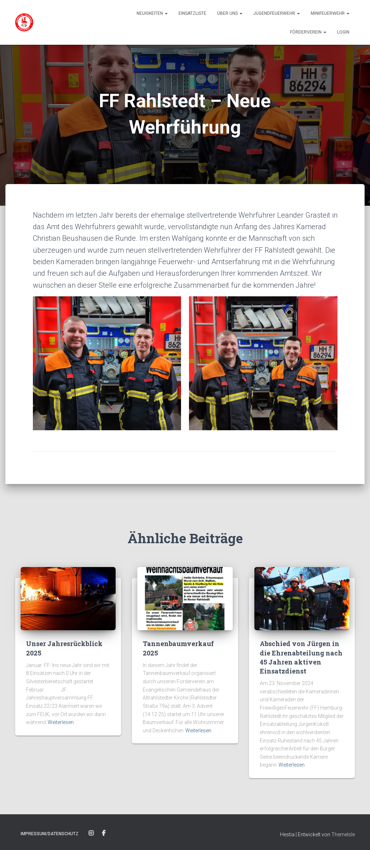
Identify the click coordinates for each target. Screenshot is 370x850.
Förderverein (308, 32)
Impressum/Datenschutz (49, 833)
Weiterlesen (61, 722)
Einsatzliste (192, 13)
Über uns (229, 13)
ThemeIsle (343, 834)
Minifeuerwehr (330, 13)
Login (343, 32)
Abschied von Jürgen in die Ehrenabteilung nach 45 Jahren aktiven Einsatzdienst (301, 657)
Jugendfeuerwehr (276, 13)
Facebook (103, 833)
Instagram (91, 833)
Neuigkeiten (152, 13)
